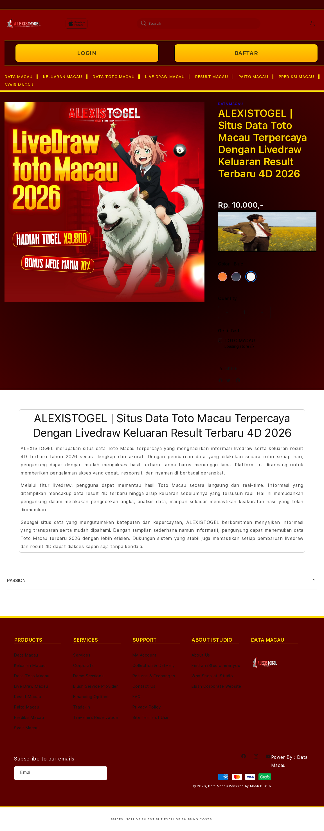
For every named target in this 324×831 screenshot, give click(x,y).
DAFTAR (246, 53)
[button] (21, 76)
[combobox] (198, 23)
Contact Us (144, 686)
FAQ (136, 696)
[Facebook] (222, 382)
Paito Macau (26, 707)
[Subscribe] (100, 773)
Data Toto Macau (32, 676)
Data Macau (26, 655)
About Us (201, 655)
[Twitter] (230, 382)
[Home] (24, 23)
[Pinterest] (239, 382)
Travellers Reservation (95, 717)
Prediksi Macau (29, 717)
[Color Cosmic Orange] (222, 276)
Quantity (227, 298)
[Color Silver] (250, 276)
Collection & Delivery (153, 665)
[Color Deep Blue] (235, 276)
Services (81, 655)
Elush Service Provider (95, 686)
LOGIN (86, 53)
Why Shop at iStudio (212, 676)
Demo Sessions (88, 676)
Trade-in (81, 707)
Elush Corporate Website (216, 686)
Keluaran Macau (30, 665)
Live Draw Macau (31, 686)
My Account (144, 655)
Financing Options (91, 696)
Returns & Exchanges (153, 676)
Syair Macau (26, 728)
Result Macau (27, 696)
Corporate (83, 665)
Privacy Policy (146, 707)
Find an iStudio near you (216, 665)
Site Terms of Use (150, 717)
